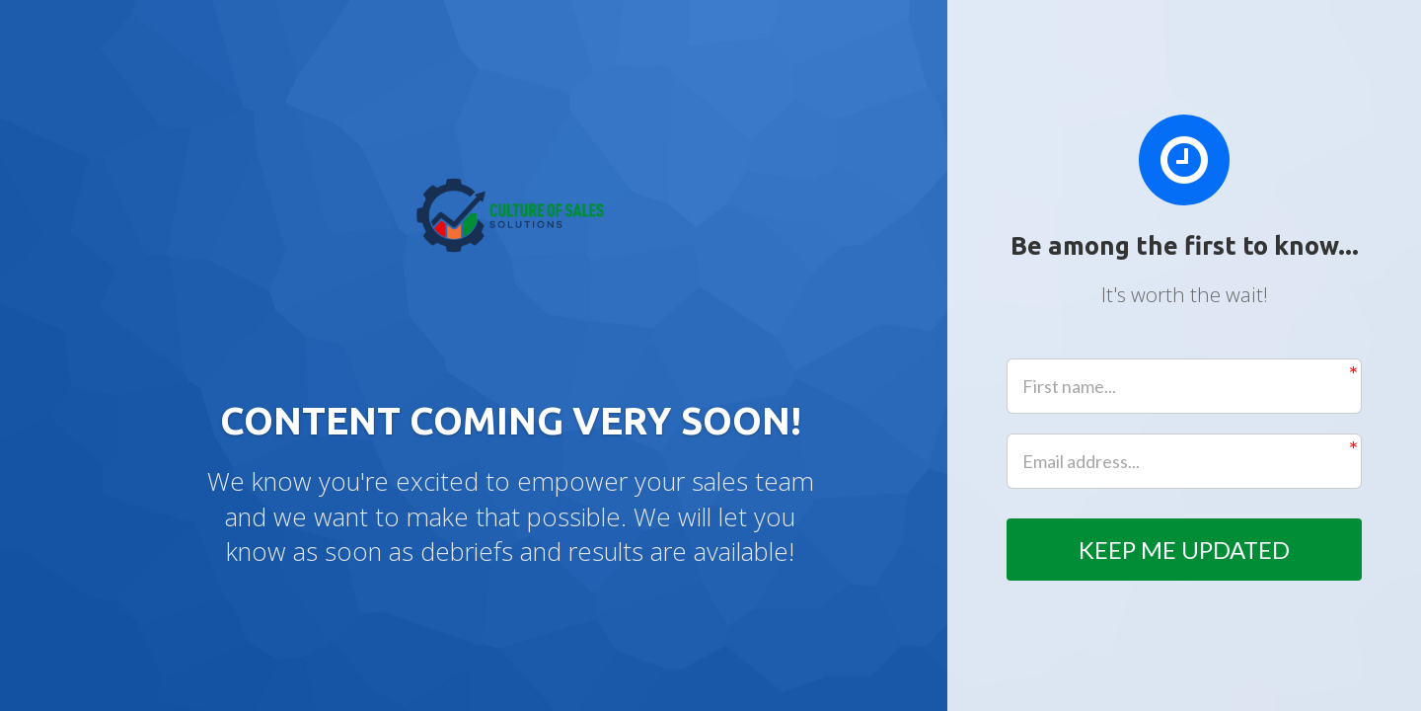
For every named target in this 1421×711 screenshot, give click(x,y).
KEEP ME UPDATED (1184, 549)
